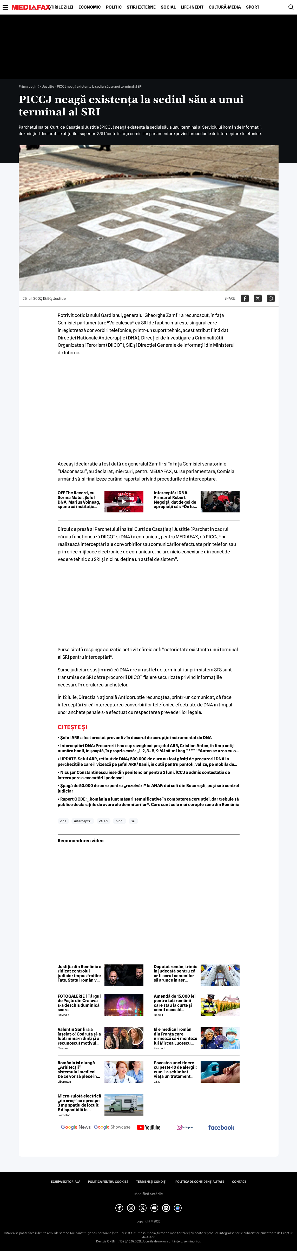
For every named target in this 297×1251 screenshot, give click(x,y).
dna (63, 821)
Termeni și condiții (152, 1182)
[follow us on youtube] (148, 1128)
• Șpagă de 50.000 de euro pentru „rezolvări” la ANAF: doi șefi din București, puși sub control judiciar (148, 788)
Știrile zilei (60, 7)
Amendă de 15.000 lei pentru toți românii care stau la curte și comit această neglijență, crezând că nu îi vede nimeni (175, 1003)
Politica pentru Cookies (108, 1182)
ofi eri (103, 821)
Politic (114, 7)
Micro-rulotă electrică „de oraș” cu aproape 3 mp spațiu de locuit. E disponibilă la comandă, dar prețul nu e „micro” (79, 1103)
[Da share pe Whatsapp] (271, 298)
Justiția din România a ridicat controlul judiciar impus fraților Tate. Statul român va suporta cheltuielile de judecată (79, 973)
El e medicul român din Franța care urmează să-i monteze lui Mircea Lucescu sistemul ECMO (175, 1036)
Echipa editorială (65, 1182)
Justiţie (48, 86)
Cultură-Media (225, 7)
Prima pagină (29, 86)
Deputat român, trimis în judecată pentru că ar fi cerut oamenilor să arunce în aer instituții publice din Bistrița (175, 973)
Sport (252, 7)
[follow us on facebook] (221, 1128)
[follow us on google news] (76, 1128)
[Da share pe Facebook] (245, 298)
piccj (119, 821)
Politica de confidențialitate (199, 1182)
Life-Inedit (192, 7)
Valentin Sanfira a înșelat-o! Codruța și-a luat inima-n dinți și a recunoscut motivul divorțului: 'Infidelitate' (79, 1036)
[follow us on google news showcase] (112, 1128)
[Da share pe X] (258, 298)
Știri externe (141, 7)
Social (168, 7)
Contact (239, 1182)
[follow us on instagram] (185, 1128)
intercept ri (82, 821)
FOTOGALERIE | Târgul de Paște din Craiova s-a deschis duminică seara (79, 1003)
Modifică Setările (148, 1194)
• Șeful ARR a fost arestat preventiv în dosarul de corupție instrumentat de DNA (135, 737)
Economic (89, 7)
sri (133, 821)
